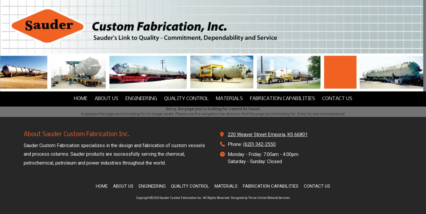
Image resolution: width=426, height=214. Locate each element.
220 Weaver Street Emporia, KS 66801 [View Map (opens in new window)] (268, 134)
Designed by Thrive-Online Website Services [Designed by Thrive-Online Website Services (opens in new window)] (260, 197)
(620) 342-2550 (259, 144)
